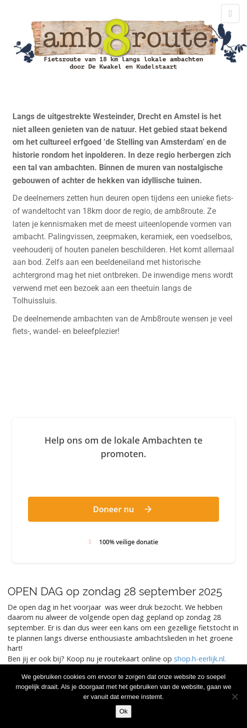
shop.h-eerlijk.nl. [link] (200, 658)
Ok (124, 711)
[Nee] (235, 696)
